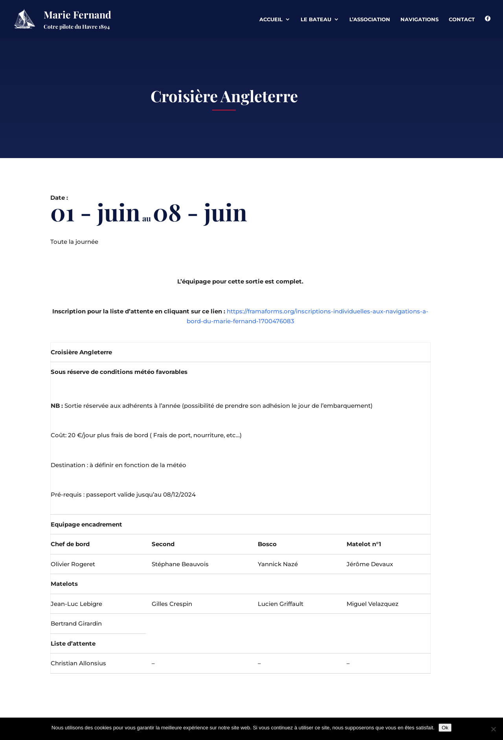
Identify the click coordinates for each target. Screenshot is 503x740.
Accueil (271, 19)
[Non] (493, 729)
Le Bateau (316, 19)
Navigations (419, 19)
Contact (462, 19)
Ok (445, 728)
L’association (369, 19)
